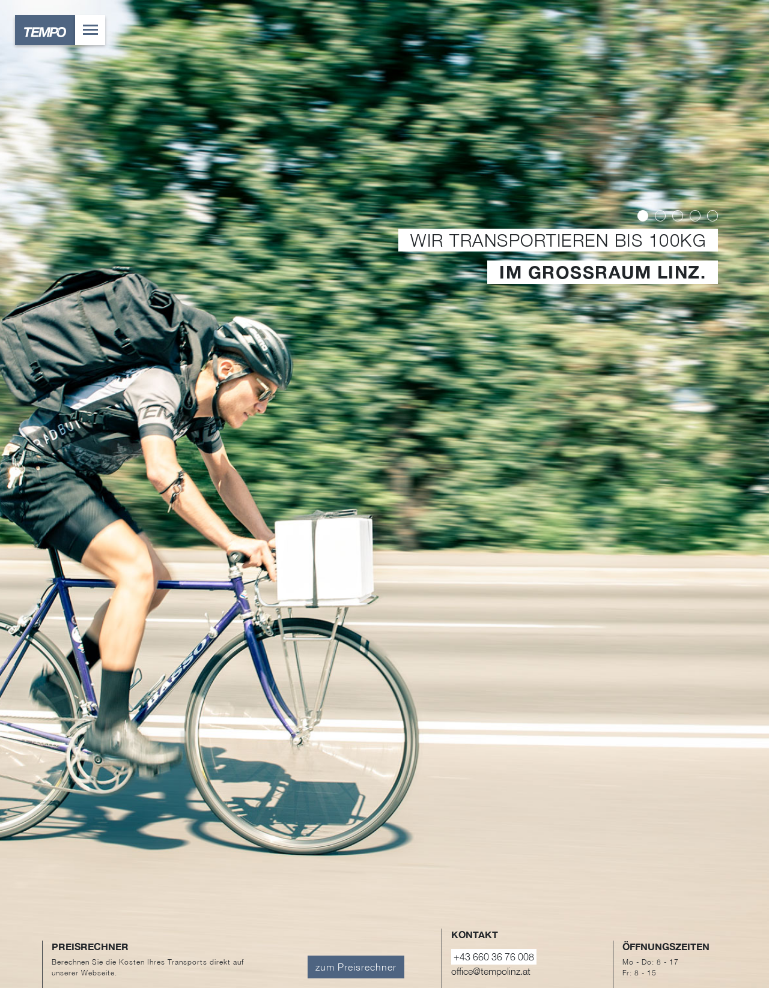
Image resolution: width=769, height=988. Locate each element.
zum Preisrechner (356, 967)
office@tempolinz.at (490, 971)
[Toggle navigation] (90, 30)
